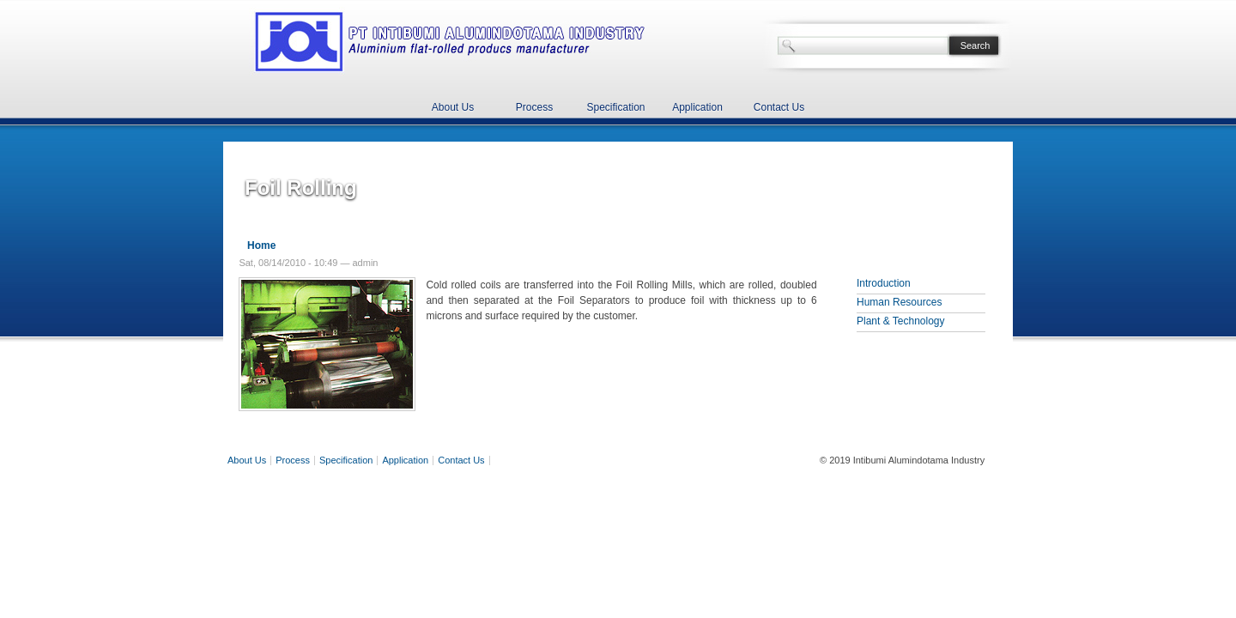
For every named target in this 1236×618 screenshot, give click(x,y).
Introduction (884, 283)
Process (534, 107)
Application (697, 107)
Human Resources (899, 302)
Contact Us (779, 107)
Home (261, 245)
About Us (453, 107)
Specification (615, 107)
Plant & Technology (901, 321)
